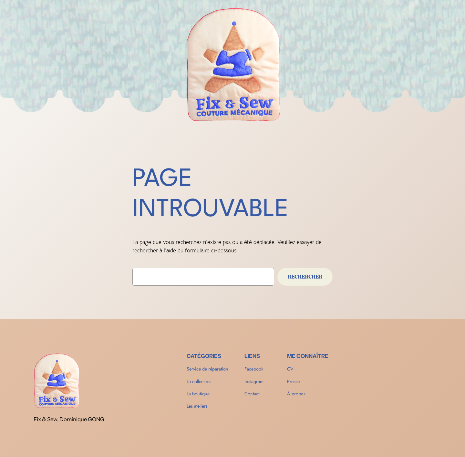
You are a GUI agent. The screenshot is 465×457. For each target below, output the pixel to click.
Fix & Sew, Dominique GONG (69, 419)
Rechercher (305, 276)
